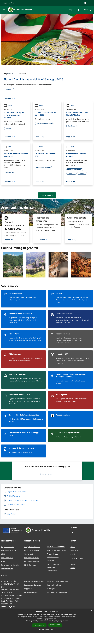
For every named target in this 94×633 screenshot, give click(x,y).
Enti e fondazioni (7, 557)
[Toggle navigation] (4, 9)
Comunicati (74, 550)
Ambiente (50, 560)
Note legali (51, 588)
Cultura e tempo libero (32, 550)
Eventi (72, 568)
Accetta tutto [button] (39, 625)
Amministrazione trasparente (57, 581)
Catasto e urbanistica (31, 561)
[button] (47, 630)
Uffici (3, 554)
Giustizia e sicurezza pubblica (57, 550)
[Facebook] (78, 9)
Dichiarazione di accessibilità (57, 592)
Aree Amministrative (8, 550)
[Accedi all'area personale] (85, 3)
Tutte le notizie (47, 195)
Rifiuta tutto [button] (55, 625)
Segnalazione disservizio (32, 585)
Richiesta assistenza (31, 592)
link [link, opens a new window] (67, 621)
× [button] (91, 611)
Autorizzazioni (52, 570)
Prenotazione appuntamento (34, 581)
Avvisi (39, 106)
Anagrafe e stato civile (32, 547)
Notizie (10, 74)
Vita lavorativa (29, 554)
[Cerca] (90, 10)
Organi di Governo (7, 547)
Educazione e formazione (56, 546)
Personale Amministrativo (10, 565)
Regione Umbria (8, 3)
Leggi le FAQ (28, 588)
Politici (3, 561)
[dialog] (47, 621)
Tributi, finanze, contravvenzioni (52, 555)
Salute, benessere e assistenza (54, 565)
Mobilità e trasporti (31, 565)
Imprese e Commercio (31, 557)
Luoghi (72, 564)
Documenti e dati (7, 568)
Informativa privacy (54, 585)
